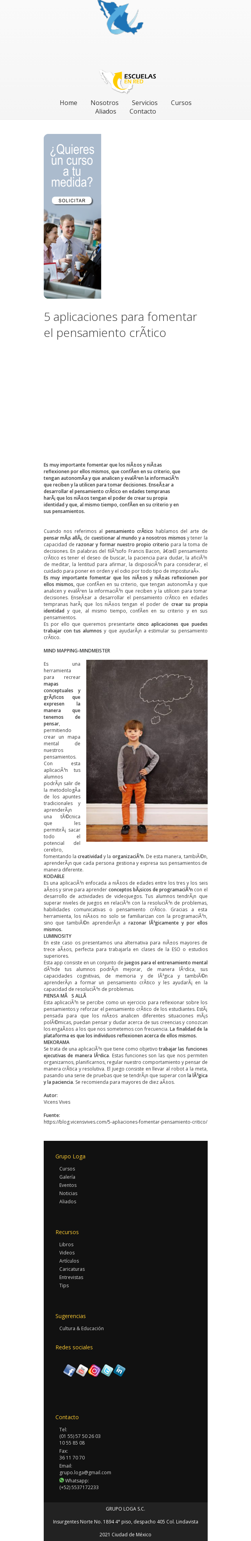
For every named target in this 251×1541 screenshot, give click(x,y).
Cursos (181, 102)
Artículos (69, 1261)
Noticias (68, 1193)
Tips (64, 1285)
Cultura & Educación (81, 1328)
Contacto (143, 111)
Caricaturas (72, 1269)
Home (68, 102)
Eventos (68, 1185)
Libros (66, 1244)
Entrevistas (71, 1277)
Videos (67, 1252)
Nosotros (105, 102)
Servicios (145, 102)
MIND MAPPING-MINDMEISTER (77, 650)
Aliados (105, 111)
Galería (67, 1177)
